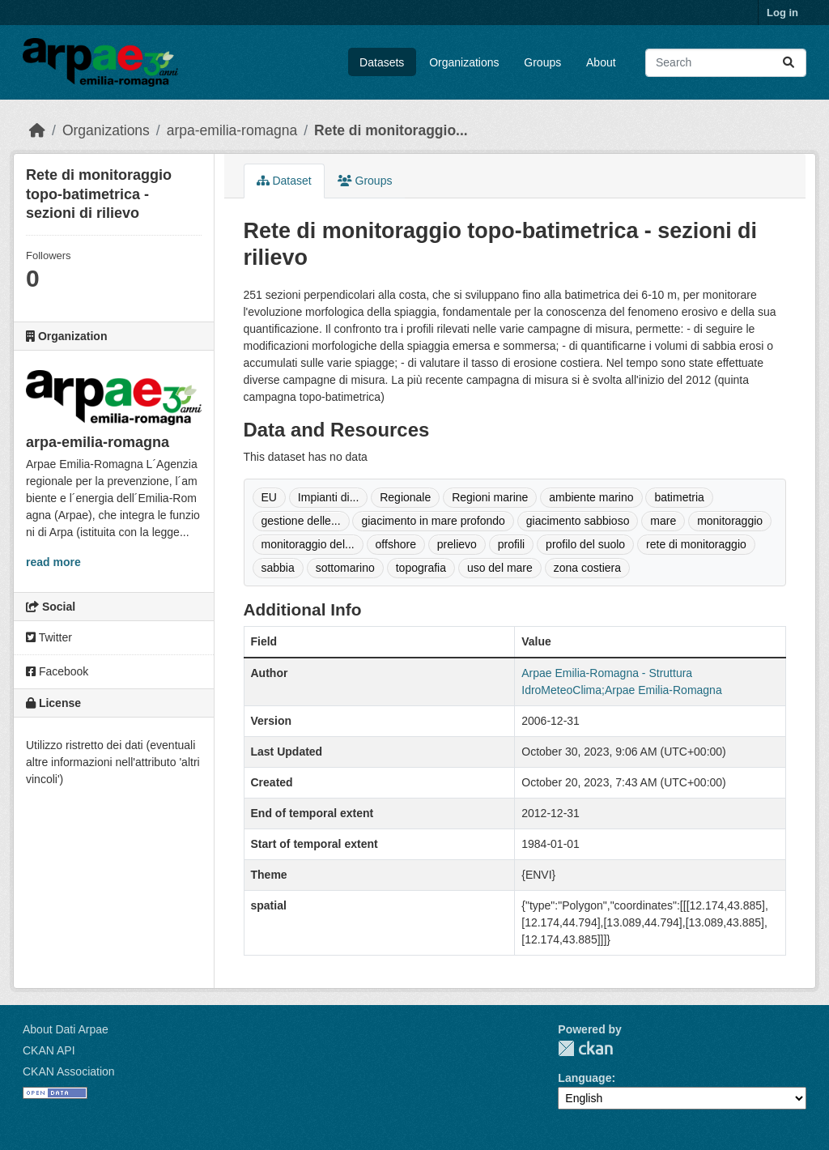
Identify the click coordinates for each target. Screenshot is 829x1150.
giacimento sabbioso (578, 520)
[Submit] (788, 63)
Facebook (57, 671)
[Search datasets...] (725, 63)
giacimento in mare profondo (432, 520)
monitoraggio (730, 520)
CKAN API (49, 1050)
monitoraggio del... (308, 544)
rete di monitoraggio (696, 544)
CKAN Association (69, 1071)
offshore (396, 544)
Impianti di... (328, 497)
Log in (782, 12)
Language (584, 1077)
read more (53, 562)
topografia (421, 567)
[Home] (37, 130)
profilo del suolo (585, 544)
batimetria (679, 497)
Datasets (381, 62)
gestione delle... (301, 520)
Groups (542, 62)
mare (663, 520)
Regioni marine (490, 497)
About (601, 62)
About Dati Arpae (65, 1029)
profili (511, 544)
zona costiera (587, 567)
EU (269, 497)
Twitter (49, 637)
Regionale (405, 497)
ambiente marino (591, 497)
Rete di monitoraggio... (391, 130)
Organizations (464, 62)
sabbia (278, 567)
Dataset (284, 180)
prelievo (457, 544)
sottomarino (345, 567)
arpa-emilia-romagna (232, 130)
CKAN (585, 1048)
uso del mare (500, 567)
